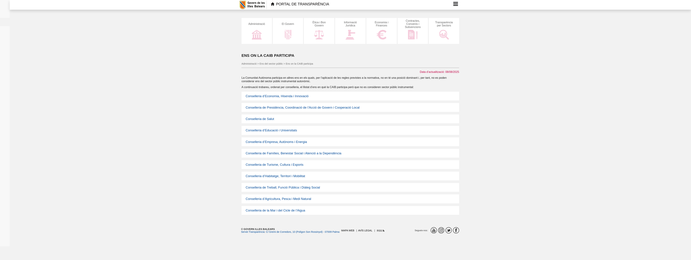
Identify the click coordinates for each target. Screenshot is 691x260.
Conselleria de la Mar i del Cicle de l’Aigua (275, 210)
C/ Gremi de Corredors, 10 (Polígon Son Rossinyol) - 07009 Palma (302, 231)
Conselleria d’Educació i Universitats (271, 130)
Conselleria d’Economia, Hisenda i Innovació (277, 96)
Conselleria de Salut (260, 119)
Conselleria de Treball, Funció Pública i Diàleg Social (283, 187)
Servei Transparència (253, 231)
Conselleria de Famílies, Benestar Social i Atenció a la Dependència (293, 153)
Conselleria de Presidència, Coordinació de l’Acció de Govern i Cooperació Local (302, 107)
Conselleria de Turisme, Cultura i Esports (274, 164)
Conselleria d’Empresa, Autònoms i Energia (276, 142)
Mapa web (347, 230)
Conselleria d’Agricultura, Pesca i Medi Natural (278, 199)
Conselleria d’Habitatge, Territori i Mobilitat (275, 176)
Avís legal (365, 230)
